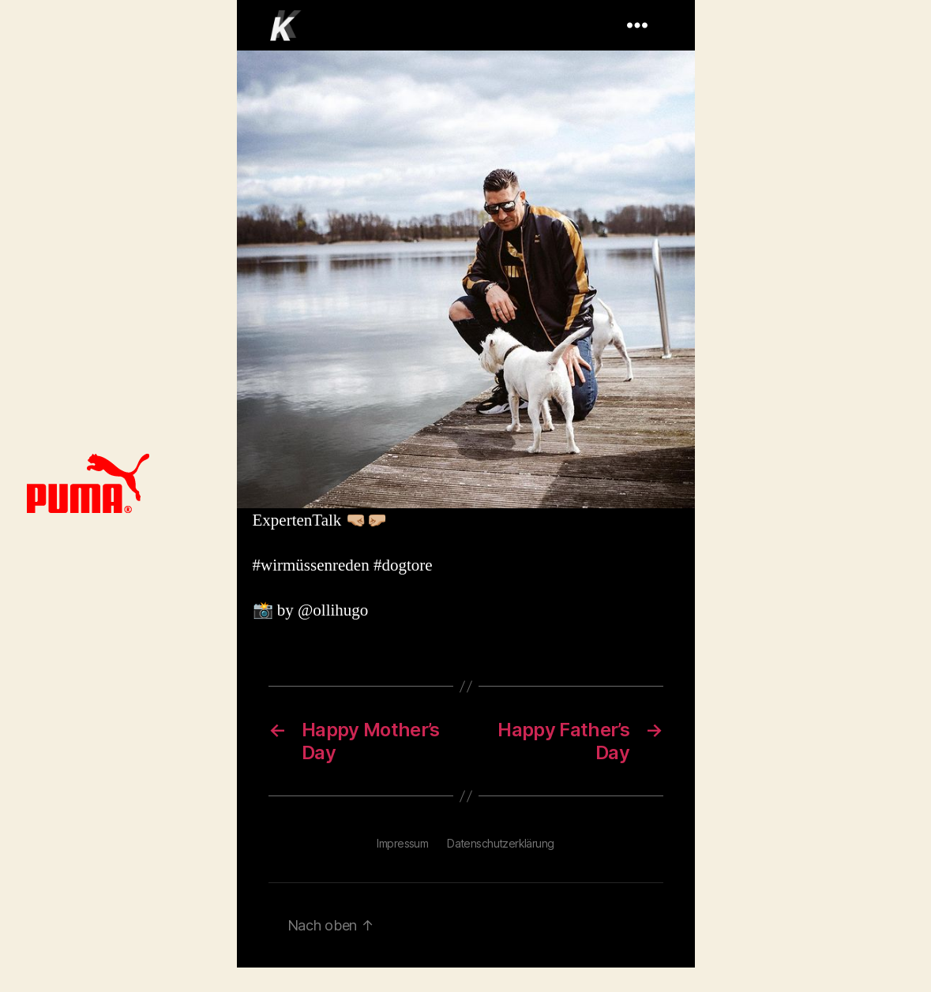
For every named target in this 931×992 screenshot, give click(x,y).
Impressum (402, 843)
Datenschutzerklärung (500, 843)
